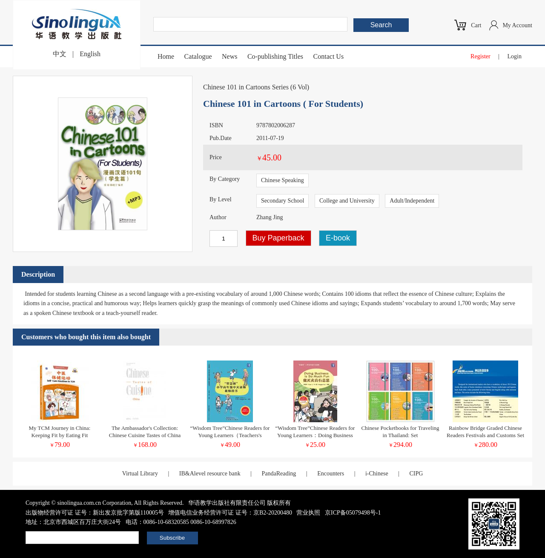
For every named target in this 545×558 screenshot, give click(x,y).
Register (480, 56)
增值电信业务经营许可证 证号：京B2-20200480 (230, 512)
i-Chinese (376, 473)
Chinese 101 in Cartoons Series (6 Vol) (256, 87)
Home (166, 56)
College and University (347, 200)
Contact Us (328, 56)
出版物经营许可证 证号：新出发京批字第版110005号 (95, 512)
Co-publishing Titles (275, 56)
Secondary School (282, 200)
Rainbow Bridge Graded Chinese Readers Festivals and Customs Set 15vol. (485, 435)
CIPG (416, 473)
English (90, 53)
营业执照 (308, 512)
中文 (59, 53)
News (229, 56)
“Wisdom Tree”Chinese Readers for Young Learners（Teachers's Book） (230, 435)
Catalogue (198, 56)
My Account (517, 25)
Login (515, 56)
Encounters (330, 473)
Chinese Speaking (282, 180)
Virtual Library (140, 473)
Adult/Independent (412, 200)
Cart (476, 25)
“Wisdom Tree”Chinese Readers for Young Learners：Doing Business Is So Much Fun (315, 435)
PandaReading (278, 473)
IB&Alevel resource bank (210, 473)
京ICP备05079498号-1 (353, 512)
